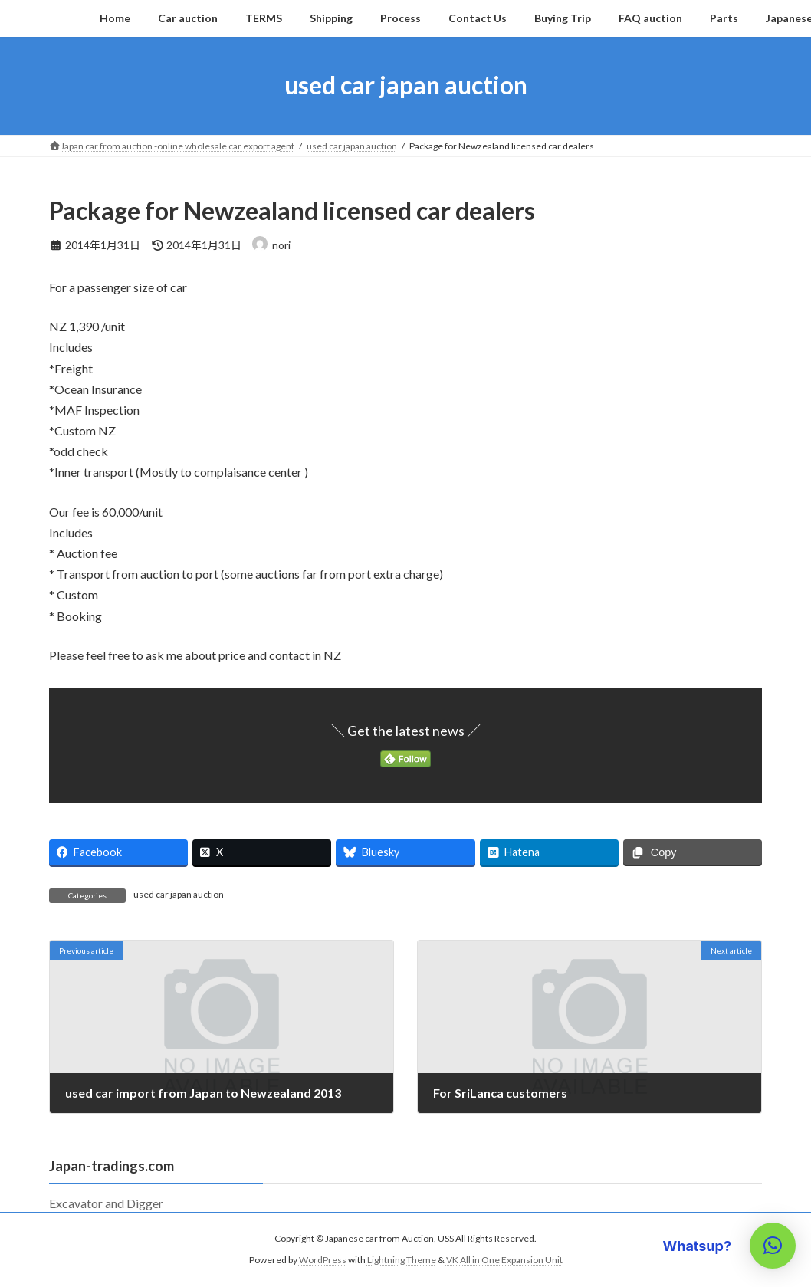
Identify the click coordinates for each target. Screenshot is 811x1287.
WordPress (322, 1260)
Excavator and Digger (112, 1203)
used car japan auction (178, 894)
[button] (773, 1246)
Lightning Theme (401, 1260)
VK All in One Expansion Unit (504, 1260)
